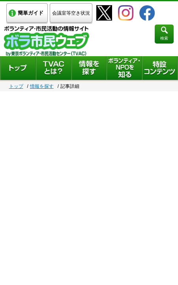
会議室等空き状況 (71, 13)
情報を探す (42, 86)
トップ (16, 86)
